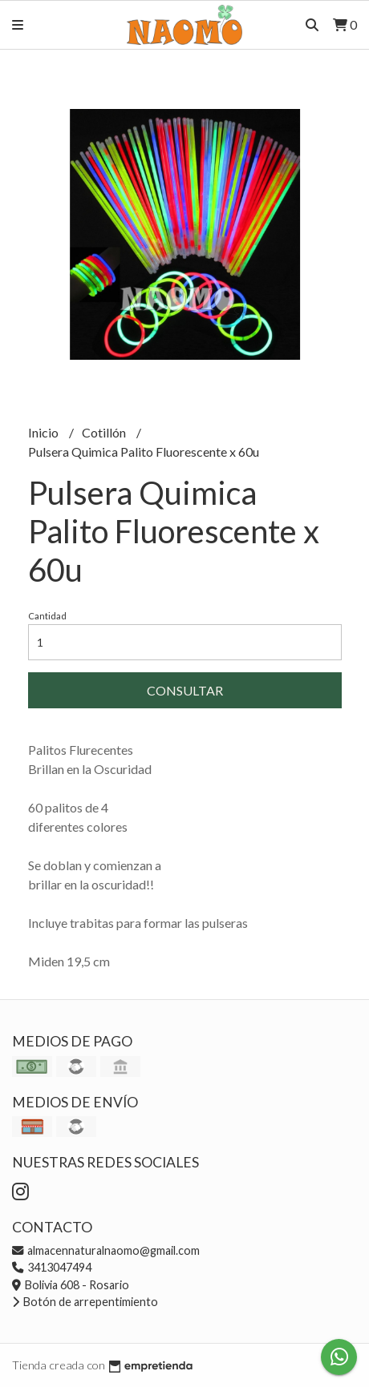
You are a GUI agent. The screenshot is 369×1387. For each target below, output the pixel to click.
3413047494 (51, 1267)
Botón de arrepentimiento (85, 1301)
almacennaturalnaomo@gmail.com (106, 1250)
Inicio (44, 432)
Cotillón (105, 432)
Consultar (185, 690)
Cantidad (47, 616)
